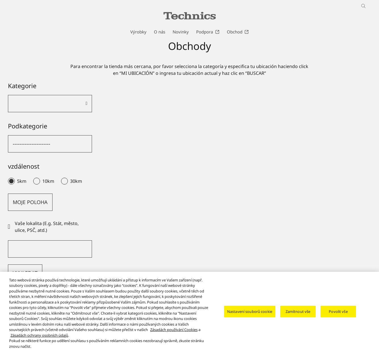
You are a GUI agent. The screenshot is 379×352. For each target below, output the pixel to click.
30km (76, 181)
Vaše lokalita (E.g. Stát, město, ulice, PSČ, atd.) (43, 226)
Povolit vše (338, 315)
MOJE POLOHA (30, 202)
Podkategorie (27, 126)
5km (21, 181)
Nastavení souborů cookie (249, 315)
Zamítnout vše (298, 315)
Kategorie (22, 85)
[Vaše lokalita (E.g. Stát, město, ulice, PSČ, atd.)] (50, 249)
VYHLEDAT (25, 273)
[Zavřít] (370, 315)
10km (48, 181)
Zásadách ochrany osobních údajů (39, 339)
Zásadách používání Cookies (174, 333)
